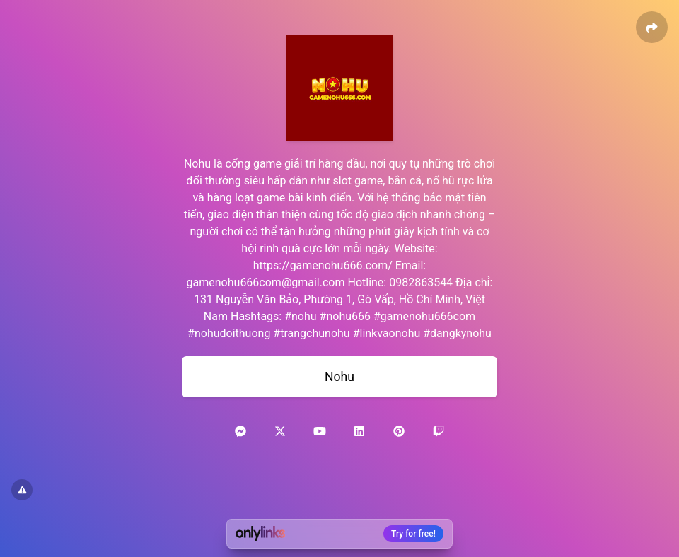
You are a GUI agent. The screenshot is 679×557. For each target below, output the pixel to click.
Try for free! (413, 534)
